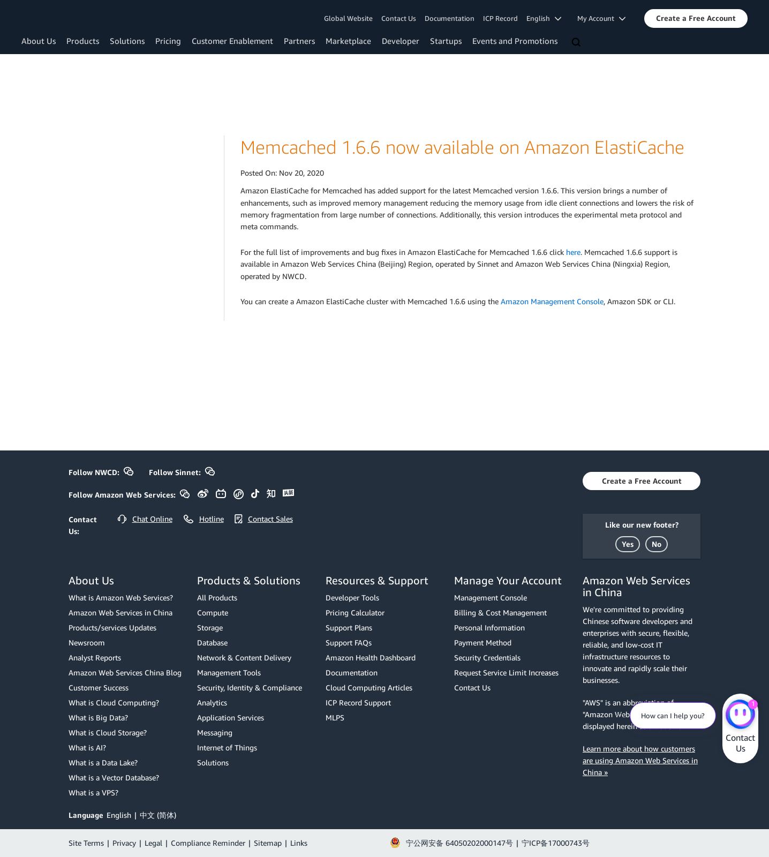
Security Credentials (487, 657)
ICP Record (500, 18)
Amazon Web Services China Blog (125, 672)
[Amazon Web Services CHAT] (740, 715)
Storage (210, 627)
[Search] (577, 43)
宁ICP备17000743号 (556, 842)
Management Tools (229, 672)
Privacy (124, 842)
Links (298, 842)
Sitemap (268, 842)
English (119, 815)
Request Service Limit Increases (506, 672)
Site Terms (86, 842)
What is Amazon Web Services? (121, 597)
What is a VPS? (93, 792)
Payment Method (482, 642)
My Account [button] (601, 18)
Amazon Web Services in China (120, 612)
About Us (38, 41)
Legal (153, 842)
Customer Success (99, 687)
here (573, 252)
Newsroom (87, 642)
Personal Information (489, 627)
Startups (446, 41)
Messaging (214, 732)
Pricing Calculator (355, 612)
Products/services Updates (112, 627)
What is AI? (87, 747)
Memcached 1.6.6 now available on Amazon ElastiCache (462, 147)
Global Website (348, 18)
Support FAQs (349, 642)
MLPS (335, 717)
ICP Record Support (358, 702)
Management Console (490, 597)
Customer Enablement (232, 41)
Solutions (127, 41)
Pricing (168, 41)
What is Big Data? (98, 717)
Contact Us (398, 18)
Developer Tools (352, 597)
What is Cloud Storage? (108, 732)
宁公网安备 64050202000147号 (459, 842)
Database (212, 642)
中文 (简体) (158, 815)
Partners (299, 41)
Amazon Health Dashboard (371, 657)
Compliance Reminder (208, 842)
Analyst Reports (95, 657)
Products (82, 41)
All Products (217, 597)
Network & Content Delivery (244, 657)
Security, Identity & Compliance (249, 687)
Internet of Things (227, 747)
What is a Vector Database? (114, 777)
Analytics (212, 702)
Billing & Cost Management (500, 612)
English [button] (543, 18)
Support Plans (349, 627)
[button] (696, 18)
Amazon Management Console (552, 301)
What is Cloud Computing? (114, 702)
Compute (212, 612)
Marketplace (348, 41)
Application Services (230, 717)
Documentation (449, 18)
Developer (400, 41)
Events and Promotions (514, 41)
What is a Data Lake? (103, 762)
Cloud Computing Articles (369, 687)
